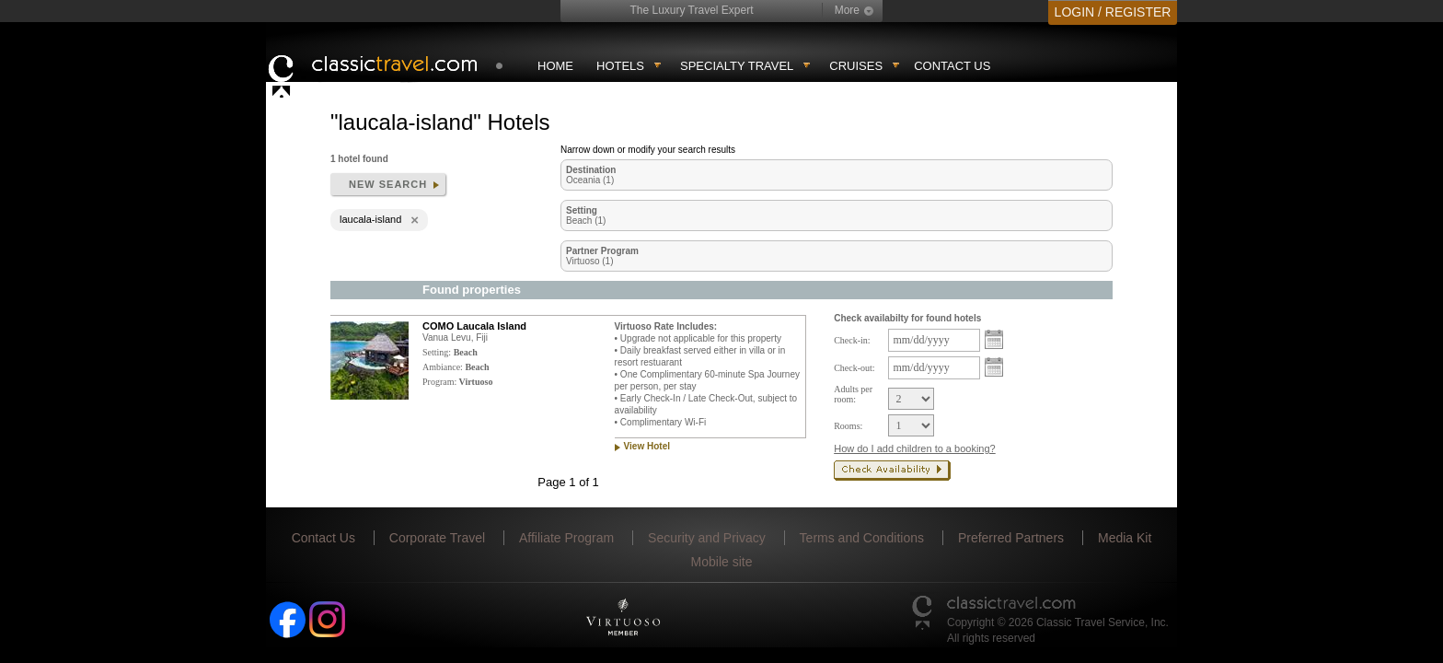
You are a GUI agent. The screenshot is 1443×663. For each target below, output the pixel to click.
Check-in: (852, 340)
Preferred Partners (1011, 537)
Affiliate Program (566, 537)
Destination (591, 170)
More (847, 10)
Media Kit (1124, 537)
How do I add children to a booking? (915, 448)
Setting (581, 210)
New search (388, 184)
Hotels (620, 66)
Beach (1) (586, 220)
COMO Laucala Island (474, 326)
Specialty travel (736, 66)
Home (555, 66)
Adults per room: (853, 394)
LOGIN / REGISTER (1113, 12)
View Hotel (647, 446)
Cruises (856, 66)
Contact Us (952, 66)
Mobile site (722, 561)
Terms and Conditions (862, 537)
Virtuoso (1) (590, 261)
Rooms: (848, 426)
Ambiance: (442, 367)
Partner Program (602, 251)
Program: (439, 382)
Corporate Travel (437, 537)
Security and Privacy (707, 537)
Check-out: (854, 368)
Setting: (436, 352)
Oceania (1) (590, 180)
